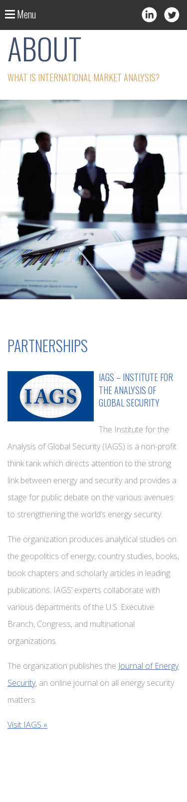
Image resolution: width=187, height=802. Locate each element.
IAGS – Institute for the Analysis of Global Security (136, 389)
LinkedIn (149, 14)
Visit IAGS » (27, 724)
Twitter (172, 14)
